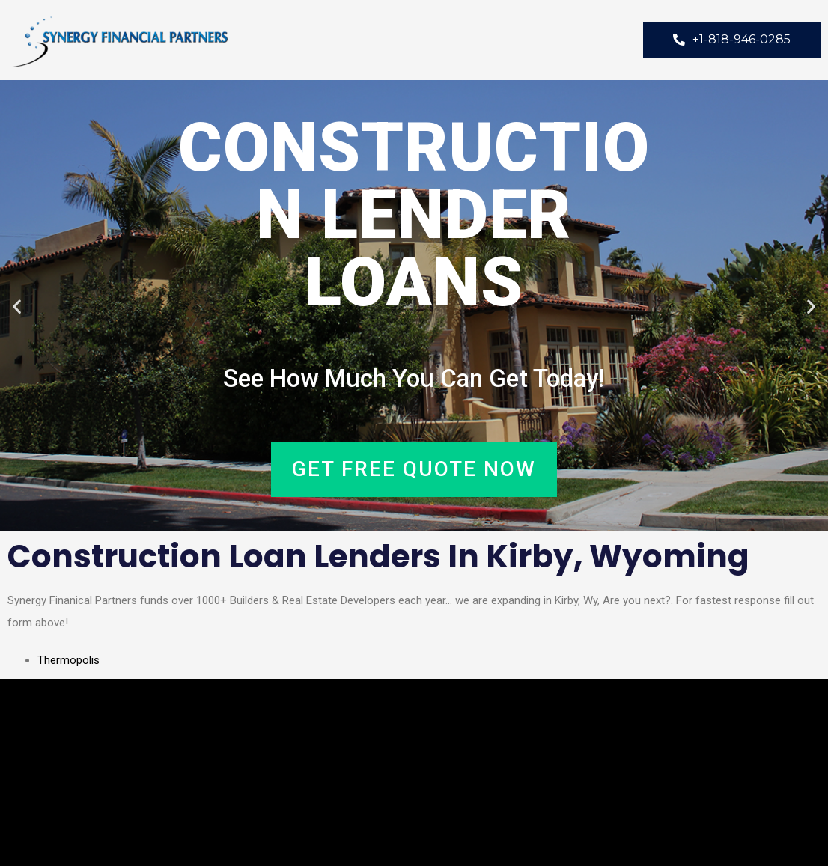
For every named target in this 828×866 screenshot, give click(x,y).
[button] (16, 305)
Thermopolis (68, 660)
